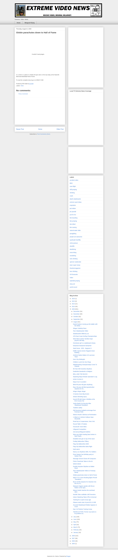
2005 (73, 543)
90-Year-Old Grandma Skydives (82, 369)
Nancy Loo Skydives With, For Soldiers (84, 452)
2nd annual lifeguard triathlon (81, 432)
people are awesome (76, 237)
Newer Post (20, 129)
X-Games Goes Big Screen (81, 394)
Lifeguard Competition (79, 429)
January (76, 532)
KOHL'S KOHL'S (78, 379)
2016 (73, 298)
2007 (73, 538)
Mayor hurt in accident (79, 382)
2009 (73, 309)
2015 (73, 301)
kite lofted (72, 224)
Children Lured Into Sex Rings (82, 362)
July (74, 517)
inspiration (73, 205)
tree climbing (73, 271)
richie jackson (74, 243)
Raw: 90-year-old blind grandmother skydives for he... (83, 388)
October (76, 316)
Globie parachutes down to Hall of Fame (85, 475)
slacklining (73, 249)
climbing (72, 192)
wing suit (72, 284)
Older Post (60, 129)
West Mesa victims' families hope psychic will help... (83, 339)
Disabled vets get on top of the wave (84, 439)
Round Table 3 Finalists (80, 424)
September (76, 319)
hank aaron (76, 449)
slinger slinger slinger (79, 391)
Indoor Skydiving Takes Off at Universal (84, 497)
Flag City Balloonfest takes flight (82, 446)
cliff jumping (73, 189)
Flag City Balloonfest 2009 (81, 444)
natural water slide (75, 230)
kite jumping (73, 221)
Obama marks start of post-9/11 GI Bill (84, 502)
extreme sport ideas (75, 202)
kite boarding (73, 218)
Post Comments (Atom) (43, 134)
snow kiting (73, 252)
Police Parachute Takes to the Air (83, 461)
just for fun (73, 214)
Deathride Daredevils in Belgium (82, 371)
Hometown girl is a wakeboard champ (84, 343)
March (75, 527)
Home (18, 23)
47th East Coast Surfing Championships (85, 336)
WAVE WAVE (77, 464)
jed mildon (73, 208)
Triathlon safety (77, 407)
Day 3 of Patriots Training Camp (82, 509)
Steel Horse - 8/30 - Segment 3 (82, 348)
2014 (73, 304)
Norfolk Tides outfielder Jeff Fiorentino (84, 494)
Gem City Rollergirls (79, 359)
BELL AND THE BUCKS (80, 374)
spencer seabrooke (75, 262)
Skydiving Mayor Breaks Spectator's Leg (85, 376)
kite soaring (73, 227)
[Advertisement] (40, 111)
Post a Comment (23, 94)
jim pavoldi (73, 211)
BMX (71, 183)
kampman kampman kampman (82, 345)
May (74, 522)
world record (73, 287)
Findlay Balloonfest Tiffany (81, 441)
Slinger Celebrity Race (79, 328)
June (75, 519)
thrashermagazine (75, 268)
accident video (74, 180)
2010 (73, 306)
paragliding (73, 233)
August (75, 322)
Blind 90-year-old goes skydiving (82, 384)
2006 (73, 541)
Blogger (68, 556)
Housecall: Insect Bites (80, 426)
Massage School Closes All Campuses (84, 458)
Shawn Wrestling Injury (80, 396)
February (76, 530)
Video (22, 85)
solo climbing (73, 258)
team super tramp (75, 265)
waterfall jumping (75, 281)
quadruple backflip (75, 240)
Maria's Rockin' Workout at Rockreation (84, 414)
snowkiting (73, 255)
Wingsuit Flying (30, 23)
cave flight (73, 186)
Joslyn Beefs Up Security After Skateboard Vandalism (82, 404)
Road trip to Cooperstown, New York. (84, 421)
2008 (73, 535)
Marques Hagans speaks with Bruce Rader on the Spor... (83, 486)
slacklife (72, 246)
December (76, 311)
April (74, 524)
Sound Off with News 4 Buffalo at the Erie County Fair (84, 400)
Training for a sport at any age (82, 500)
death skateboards (75, 199)
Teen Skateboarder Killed (80, 331)
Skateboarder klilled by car (81, 333)
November (76, 314)
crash (71, 196)
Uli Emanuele (74, 274)
